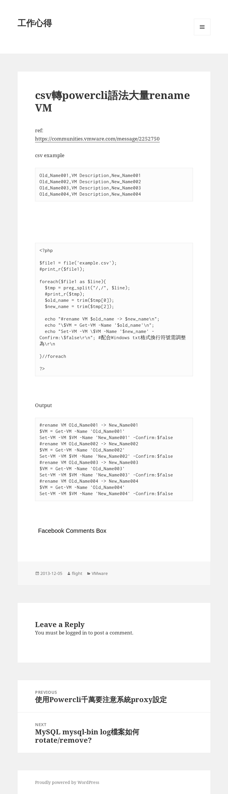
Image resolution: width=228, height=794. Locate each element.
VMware (100, 573)
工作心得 (35, 22)
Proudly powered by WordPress (67, 782)
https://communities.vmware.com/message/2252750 (97, 138)
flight (77, 573)
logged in (76, 632)
